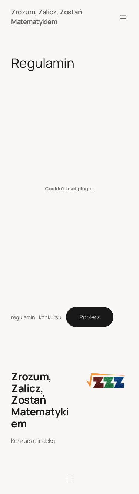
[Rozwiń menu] (123, 17)
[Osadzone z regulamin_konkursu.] (69, 189)
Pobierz (89, 317)
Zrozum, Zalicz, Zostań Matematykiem (46, 16)
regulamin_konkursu (36, 317)
